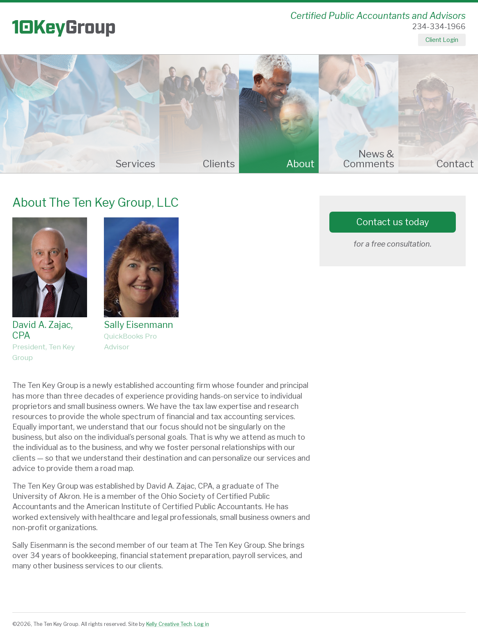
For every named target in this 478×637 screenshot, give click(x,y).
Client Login (441, 40)
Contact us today (392, 222)
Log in (201, 624)
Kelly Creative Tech (169, 624)
